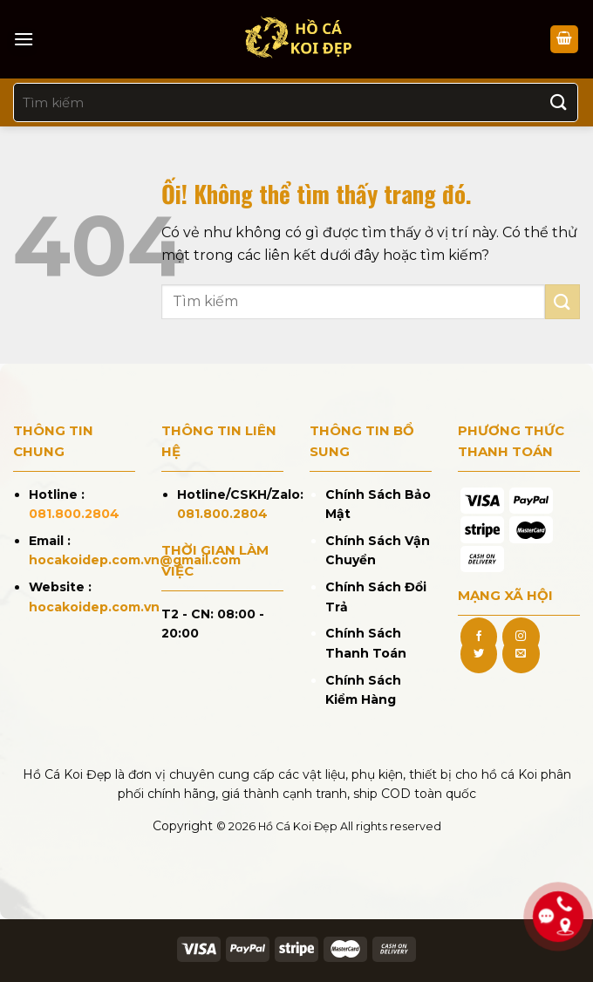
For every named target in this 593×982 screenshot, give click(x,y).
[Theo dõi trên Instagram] (520, 636)
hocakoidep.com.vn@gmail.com (135, 560)
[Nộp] (559, 102)
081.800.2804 (74, 514)
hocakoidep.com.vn (94, 607)
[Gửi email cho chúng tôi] (520, 654)
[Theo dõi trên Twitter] (478, 654)
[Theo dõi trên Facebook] (478, 636)
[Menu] (23, 38)
